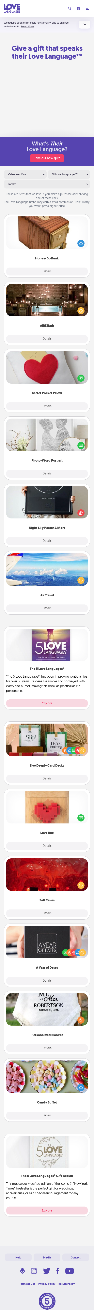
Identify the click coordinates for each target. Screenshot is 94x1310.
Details (47, 271)
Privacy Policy (46, 1284)
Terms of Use (27, 1284)
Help (18, 1257)
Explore (47, 703)
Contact (76, 1257)
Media (47, 1257)
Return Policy (66, 1284)
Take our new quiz (47, 158)
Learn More (27, 26)
